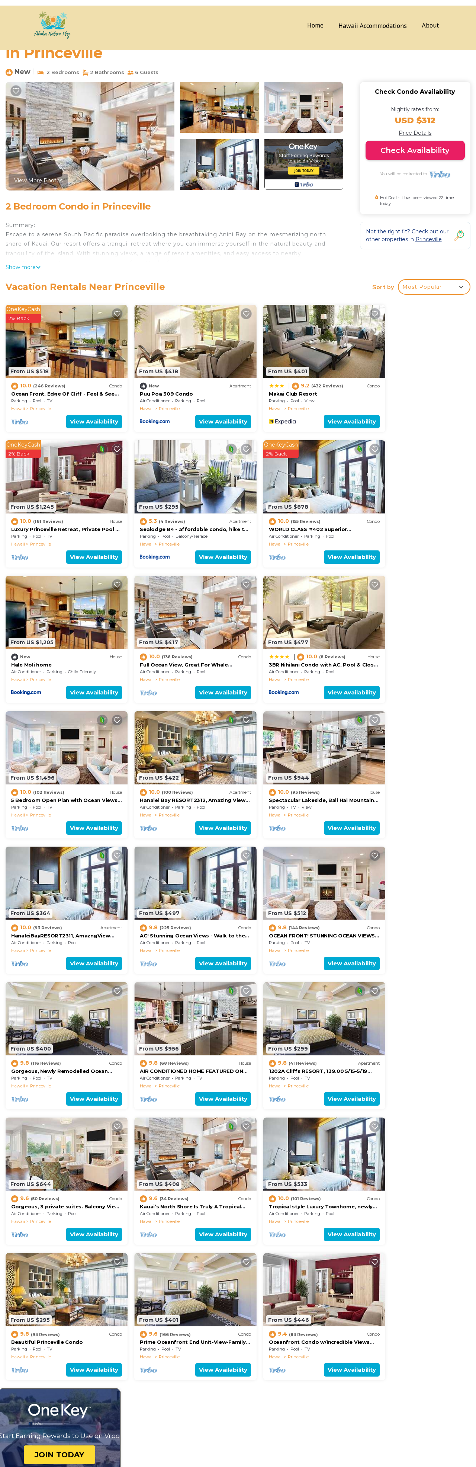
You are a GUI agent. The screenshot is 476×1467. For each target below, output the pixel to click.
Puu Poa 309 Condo (155, 387)
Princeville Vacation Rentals (51, 1305)
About (430, 26)
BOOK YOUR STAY (307, 1434)
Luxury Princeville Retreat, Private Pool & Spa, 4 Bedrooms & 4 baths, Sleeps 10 (351, 1340)
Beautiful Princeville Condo (165, 1032)
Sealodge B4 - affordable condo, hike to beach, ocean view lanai (331, 1352)
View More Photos (38, 180)
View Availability (83, 414)
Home (315, 26)
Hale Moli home (267, 516)
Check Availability (415, 150)
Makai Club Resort (271, 387)
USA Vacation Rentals (44, 1329)
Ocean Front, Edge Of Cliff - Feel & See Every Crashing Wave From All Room (347, 1305)
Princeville (40, 402)
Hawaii (18, 402)
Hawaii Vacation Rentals (47, 1317)
